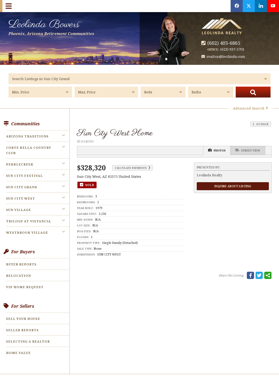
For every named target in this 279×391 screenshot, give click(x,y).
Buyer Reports (21, 264)
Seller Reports (22, 330)
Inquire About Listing (232, 186)
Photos (217, 150)
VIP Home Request (25, 287)
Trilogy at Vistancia (28, 221)
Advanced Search (250, 108)
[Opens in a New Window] (237, 6)
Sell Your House (23, 318)
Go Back (261, 124)
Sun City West (20, 198)
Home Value (18, 353)
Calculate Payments (132, 168)
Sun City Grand (21, 187)
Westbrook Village (27, 232)
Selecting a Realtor (28, 341)
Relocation (18, 275)
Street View (247, 150)
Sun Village (18, 210)
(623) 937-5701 (232, 49)
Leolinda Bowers (51, 26)
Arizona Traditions (27, 136)
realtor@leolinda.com (226, 56)
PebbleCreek (19, 164)
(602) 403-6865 (223, 43)
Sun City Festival (24, 175)
